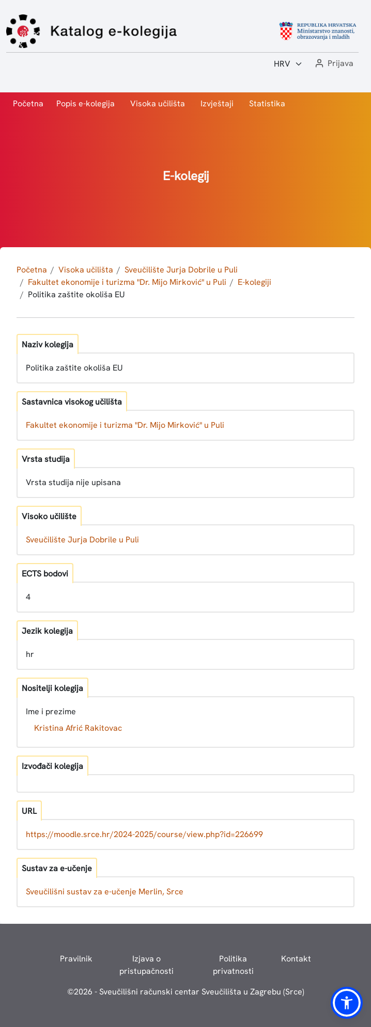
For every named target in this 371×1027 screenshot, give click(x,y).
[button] (333, 63)
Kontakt (296, 958)
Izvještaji (217, 103)
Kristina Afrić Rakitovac (78, 728)
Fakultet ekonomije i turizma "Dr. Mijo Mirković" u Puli (127, 282)
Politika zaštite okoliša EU (76, 294)
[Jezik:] (288, 64)
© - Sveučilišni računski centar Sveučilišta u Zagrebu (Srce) (185, 991)
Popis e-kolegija (85, 103)
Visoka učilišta (157, 103)
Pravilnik (76, 958)
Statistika (267, 103)
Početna (28, 103)
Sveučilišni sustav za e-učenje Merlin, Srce (104, 891)
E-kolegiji (254, 282)
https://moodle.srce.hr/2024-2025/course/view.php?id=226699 (144, 834)
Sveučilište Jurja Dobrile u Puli (181, 269)
